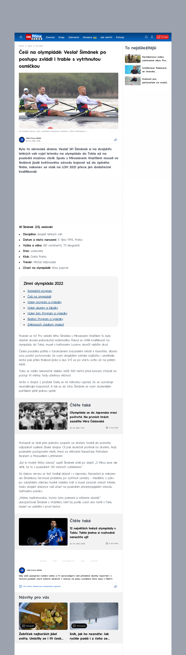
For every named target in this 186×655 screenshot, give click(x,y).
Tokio (55, 561)
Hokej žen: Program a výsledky (47, 313)
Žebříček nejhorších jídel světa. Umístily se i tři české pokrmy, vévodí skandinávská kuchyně (41, 637)
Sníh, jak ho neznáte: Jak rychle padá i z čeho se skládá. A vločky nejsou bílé (91, 637)
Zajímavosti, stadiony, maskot (45, 324)
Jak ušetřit (106, 37)
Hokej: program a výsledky (45, 302)
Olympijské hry (69, 561)
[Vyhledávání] (146, 37)
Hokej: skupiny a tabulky (43, 308)
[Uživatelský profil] (152, 37)
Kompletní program (40, 291)
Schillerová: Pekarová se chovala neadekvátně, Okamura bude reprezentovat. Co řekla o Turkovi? (154, 70)
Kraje (62, 37)
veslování (94, 561)
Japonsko (43, 561)
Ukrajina (87, 37)
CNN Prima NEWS (33, 138)
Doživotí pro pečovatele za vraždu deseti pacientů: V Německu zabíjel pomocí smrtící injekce (155, 81)
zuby (83, 561)
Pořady (120, 37)
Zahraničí (73, 37)
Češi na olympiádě (39, 296)
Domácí (50, 37)
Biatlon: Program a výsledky (45, 319)
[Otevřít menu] (21, 37)
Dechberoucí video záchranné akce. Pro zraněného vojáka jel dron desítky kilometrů (155, 59)
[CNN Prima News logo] (34, 37)
